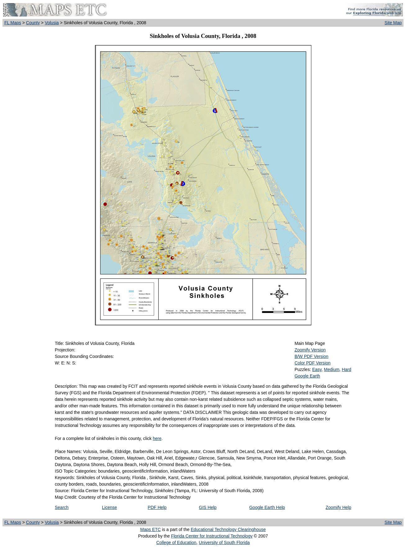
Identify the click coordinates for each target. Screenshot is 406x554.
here (157, 438)
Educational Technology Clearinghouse (228, 529)
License (109, 507)
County (33, 22)
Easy (317, 369)
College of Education (176, 542)
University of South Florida (224, 542)
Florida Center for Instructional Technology (212, 535)
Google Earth (307, 375)
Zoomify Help (338, 507)
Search (62, 507)
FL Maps (12, 22)
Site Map (393, 22)
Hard (346, 369)
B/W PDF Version (311, 356)
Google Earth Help (267, 507)
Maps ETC (150, 529)
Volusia (52, 22)
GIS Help (208, 507)
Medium (332, 369)
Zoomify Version (310, 349)
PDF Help (157, 507)
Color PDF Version (313, 362)
